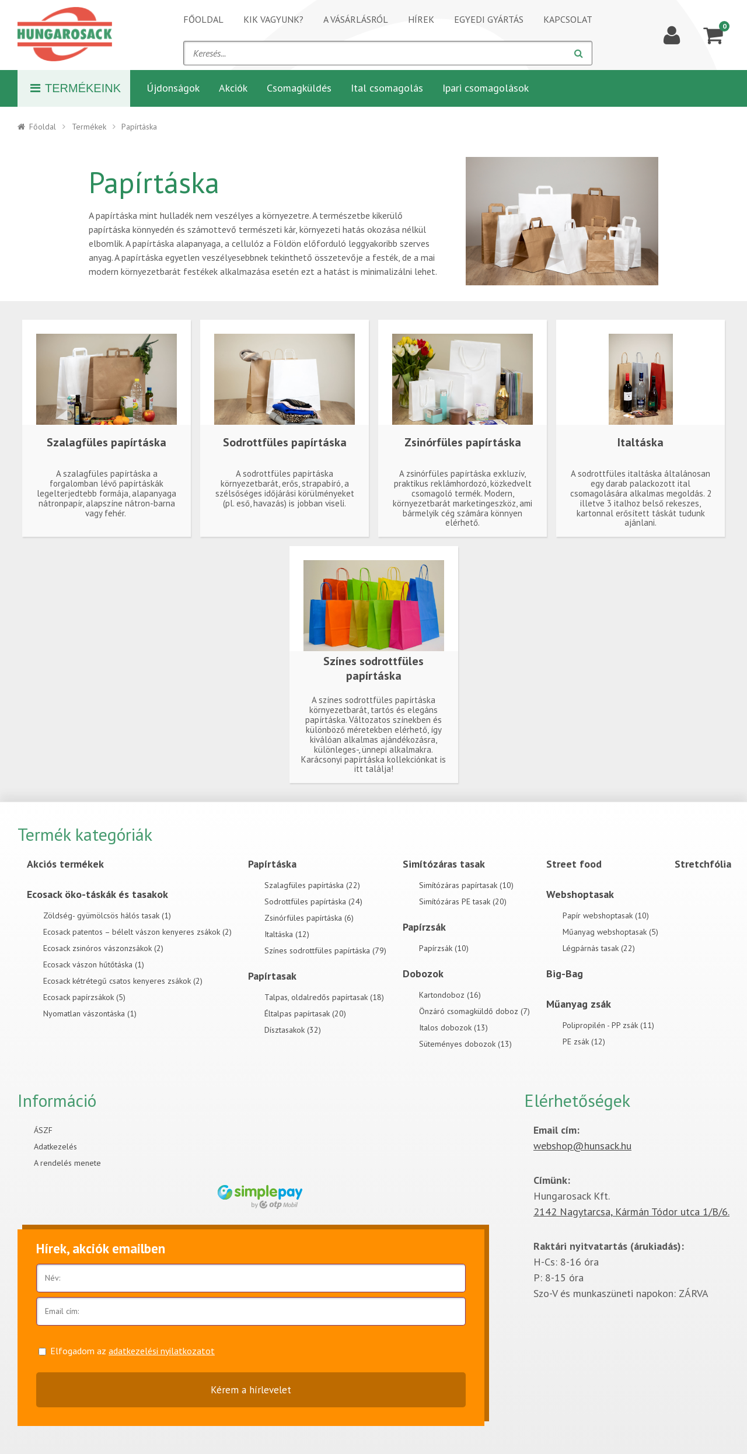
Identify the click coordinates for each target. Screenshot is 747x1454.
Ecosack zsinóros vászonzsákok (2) (103, 948)
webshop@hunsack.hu (582, 1145)
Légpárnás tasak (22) (599, 948)
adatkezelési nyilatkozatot (162, 1351)
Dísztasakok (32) (292, 1030)
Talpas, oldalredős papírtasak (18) (324, 997)
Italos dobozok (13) (453, 1027)
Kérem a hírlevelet (251, 1389)
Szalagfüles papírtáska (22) (312, 885)
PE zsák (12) (584, 1041)
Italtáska (640, 442)
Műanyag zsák (578, 1004)
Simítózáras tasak (444, 864)
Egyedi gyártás (488, 19)
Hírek (421, 19)
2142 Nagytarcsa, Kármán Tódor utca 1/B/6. (631, 1211)
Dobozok (423, 973)
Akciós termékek (65, 864)
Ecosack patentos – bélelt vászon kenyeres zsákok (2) (137, 932)
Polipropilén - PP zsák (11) (608, 1025)
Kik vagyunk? (273, 19)
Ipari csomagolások (485, 88)
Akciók (233, 88)
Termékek (89, 126)
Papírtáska (272, 864)
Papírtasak (272, 976)
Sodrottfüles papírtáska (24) (313, 901)
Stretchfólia (703, 864)
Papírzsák (424, 927)
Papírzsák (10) (444, 948)
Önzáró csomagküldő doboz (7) (474, 1011)
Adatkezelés (55, 1146)
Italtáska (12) (286, 934)
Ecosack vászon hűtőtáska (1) (93, 964)
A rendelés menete (67, 1163)
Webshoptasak (580, 894)
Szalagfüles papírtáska (106, 442)
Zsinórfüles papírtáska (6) (309, 918)
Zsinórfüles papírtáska (462, 442)
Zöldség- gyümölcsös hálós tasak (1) (107, 915)
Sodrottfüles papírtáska (285, 442)
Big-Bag (564, 973)
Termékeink (75, 88)
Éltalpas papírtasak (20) (305, 1013)
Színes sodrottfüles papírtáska (373, 668)
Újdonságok (173, 88)
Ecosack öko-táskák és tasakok (97, 894)
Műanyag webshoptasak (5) (610, 932)
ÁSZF (43, 1130)
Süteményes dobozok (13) (465, 1044)
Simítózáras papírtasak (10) (466, 885)
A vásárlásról (355, 19)
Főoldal (203, 19)
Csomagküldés (299, 88)
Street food (574, 864)
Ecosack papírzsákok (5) (84, 997)
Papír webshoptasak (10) (606, 915)
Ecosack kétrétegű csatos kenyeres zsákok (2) (123, 981)
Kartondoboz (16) (450, 995)
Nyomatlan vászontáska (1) (90, 1013)
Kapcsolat (567, 19)
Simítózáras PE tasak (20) (463, 901)
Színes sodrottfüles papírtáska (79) (325, 950)
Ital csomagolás (387, 88)
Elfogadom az (132, 1351)
